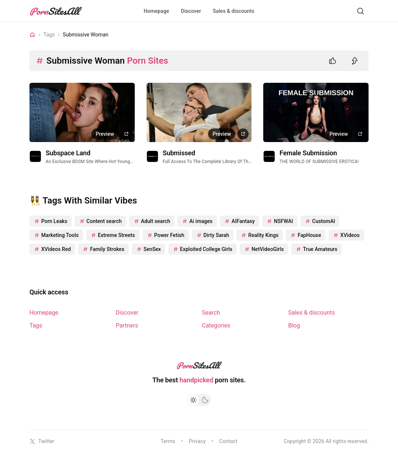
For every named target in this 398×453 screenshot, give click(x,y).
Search (211, 312)
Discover (191, 11)
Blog (294, 325)
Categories (216, 325)
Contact (228, 441)
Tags (35, 325)
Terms (168, 441)
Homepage (156, 11)
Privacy (197, 441)
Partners (127, 325)
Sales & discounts (233, 11)
